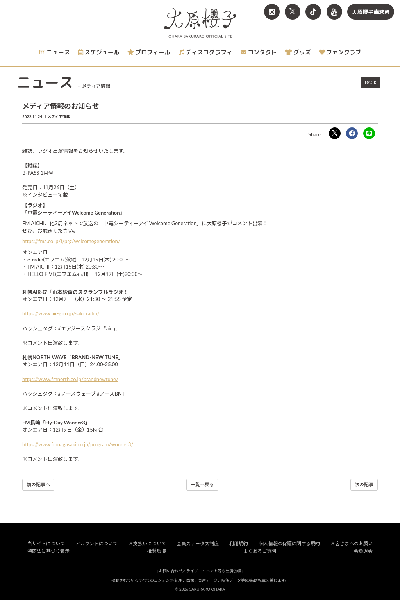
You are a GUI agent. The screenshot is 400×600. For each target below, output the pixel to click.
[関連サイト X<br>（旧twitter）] (292, 12)
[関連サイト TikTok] (313, 12)
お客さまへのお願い (351, 543)
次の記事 (364, 484)
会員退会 (363, 551)
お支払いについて (147, 543)
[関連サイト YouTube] (334, 12)
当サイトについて (46, 543)
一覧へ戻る (202, 484)
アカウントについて (96, 543)
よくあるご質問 (259, 551)
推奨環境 (156, 551)
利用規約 (238, 543)
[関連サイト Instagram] (272, 12)
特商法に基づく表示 (48, 551)
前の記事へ (38, 484)
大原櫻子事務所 (371, 12)
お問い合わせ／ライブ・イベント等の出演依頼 (200, 570)
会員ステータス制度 (198, 543)
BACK (371, 82)
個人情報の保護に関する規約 (289, 543)
